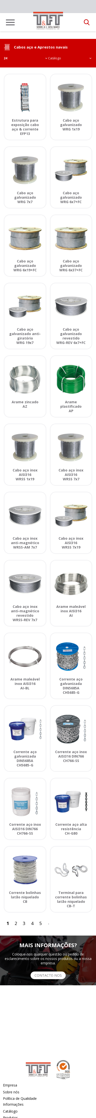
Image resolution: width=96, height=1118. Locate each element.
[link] (48, 21)
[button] (87, 22)
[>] (48, 923)
